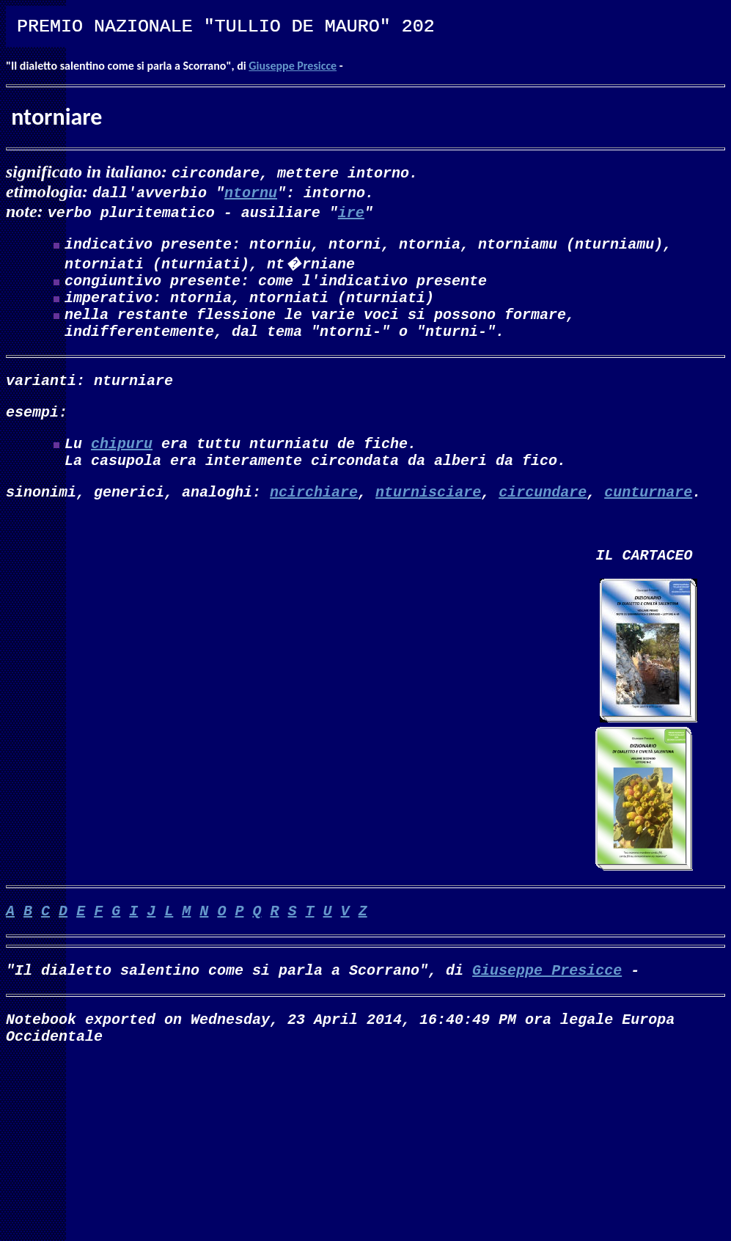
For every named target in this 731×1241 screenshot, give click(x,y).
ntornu (250, 192)
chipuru (122, 466)
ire (351, 212)
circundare (543, 520)
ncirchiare (314, 520)
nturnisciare (428, 520)
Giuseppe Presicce (293, 66)
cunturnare (648, 520)
